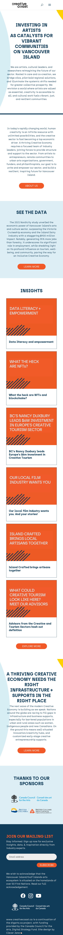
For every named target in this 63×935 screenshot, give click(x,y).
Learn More (31, 266)
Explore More (31, 646)
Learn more (31, 750)
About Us (31, 185)
